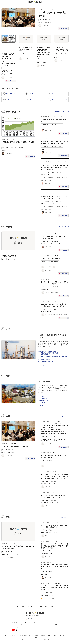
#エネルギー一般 (45, 174)
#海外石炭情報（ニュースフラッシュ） (10, 554)
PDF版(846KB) (63, 29)
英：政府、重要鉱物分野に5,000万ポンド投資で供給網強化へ (26, 49)
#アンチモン (39, 61)
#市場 (42, 127)
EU (12, 46)
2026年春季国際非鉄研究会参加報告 (14, 446)
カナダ (48, 45)
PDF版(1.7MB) (64, 318)
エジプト (57, 232)
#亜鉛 (44, 22)
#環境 (53, 264)
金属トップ (63, 416)
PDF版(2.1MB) (64, 296)
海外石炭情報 (9, 552)
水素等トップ (62, 227)
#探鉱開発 (3, 150)
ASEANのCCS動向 (43, 355)
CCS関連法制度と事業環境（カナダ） (48, 353)
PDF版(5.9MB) (64, 187)
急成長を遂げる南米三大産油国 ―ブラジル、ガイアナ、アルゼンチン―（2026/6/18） (54, 197)
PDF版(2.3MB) (64, 216)
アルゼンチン (57, 192)
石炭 (3, 552)
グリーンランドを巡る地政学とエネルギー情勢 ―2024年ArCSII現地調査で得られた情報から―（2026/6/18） (54, 167)
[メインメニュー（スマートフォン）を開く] (67, 2)
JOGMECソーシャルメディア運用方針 (56, 635)
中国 (14, 45)
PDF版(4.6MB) (64, 274)
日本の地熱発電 (42, 398)
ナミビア (52, 233)
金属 (40, 19)
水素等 (3, 259)
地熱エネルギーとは (43, 397)
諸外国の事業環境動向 (44, 360)
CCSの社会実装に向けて (44, 361)
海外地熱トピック (43, 400)
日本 (55, 255)
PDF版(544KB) (63, 156)
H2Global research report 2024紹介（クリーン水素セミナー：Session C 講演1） (54, 305)
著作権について (15, 635)
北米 (10, 50)
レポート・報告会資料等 (13, 259)
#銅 (39, 22)
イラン (54, 117)
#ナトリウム (4, 71)
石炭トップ (63, 517)
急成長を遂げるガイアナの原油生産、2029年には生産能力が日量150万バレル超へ (54, 142)
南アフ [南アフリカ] (56, 233)
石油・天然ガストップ (60, 111)
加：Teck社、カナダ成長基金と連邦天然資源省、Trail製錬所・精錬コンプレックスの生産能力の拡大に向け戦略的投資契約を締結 (43, 51)
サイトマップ (35, 637)
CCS (36, 606)
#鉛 (41, 22)
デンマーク (63, 161)
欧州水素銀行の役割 (8, 256)
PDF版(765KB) (10, 81)
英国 (30, 45)
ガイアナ (56, 139)
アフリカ (52, 232)
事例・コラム (42, 402)
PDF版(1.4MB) (64, 134)
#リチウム (3, 74)
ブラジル (16, 139)
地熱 (41, 606)
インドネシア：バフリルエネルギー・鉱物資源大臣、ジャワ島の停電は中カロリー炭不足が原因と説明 (54, 587)
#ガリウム (3, 70)
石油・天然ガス (5, 147)
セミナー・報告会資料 (56, 172)
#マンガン (10, 73)
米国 (66, 45)
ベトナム (16, 543)
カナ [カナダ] (13, 50)
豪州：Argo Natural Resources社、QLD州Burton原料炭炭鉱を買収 (54, 526)
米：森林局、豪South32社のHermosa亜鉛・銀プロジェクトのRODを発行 (61, 49)
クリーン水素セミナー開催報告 (50, 258)
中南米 (12, 139)
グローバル (50, 9)
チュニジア (62, 232)
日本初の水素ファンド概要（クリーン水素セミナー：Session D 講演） (54, 283)
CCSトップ (41, 365)
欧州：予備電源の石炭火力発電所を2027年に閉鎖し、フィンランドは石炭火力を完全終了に (54, 567)
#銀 (60, 56)
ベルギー (11, 49)
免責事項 (7, 635)
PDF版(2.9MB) (64, 250)
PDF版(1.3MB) (30, 157)
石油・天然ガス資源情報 (17, 147)
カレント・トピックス (48, 19)
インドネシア (57, 583)
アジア (11, 45)
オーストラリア (59, 522)
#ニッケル (48, 22)
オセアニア (53, 522)
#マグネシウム (4, 73)
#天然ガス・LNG (45, 204)
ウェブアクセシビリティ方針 (38, 635)
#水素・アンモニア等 (55, 244)
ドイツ (11, 47)
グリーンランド (56, 161)
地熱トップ (41, 405)
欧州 (10, 46)
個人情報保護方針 (26, 635)
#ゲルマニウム (9, 70)
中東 (51, 117)
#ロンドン (54, 22)
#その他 (20, 56)
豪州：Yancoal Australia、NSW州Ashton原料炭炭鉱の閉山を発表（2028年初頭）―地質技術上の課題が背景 (54, 546)
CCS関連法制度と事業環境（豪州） (47, 351)
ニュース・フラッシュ (27, 53)
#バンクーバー (46, 62)
